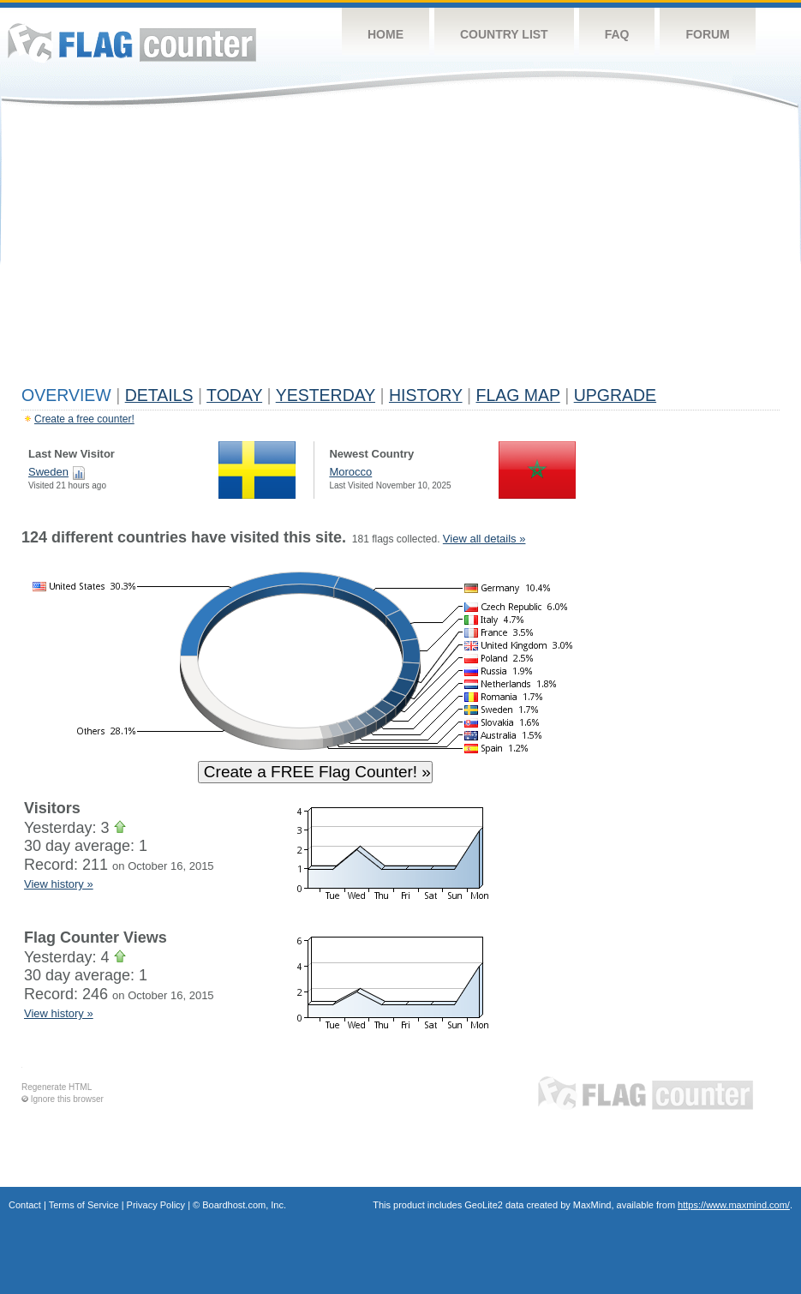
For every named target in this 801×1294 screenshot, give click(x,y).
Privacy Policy (156, 1205)
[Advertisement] (400, 250)
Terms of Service (84, 1205)
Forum (707, 34)
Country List (504, 34)
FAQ (617, 34)
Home (385, 34)
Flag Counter (132, 42)
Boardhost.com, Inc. (244, 1205)
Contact (25, 1205)
